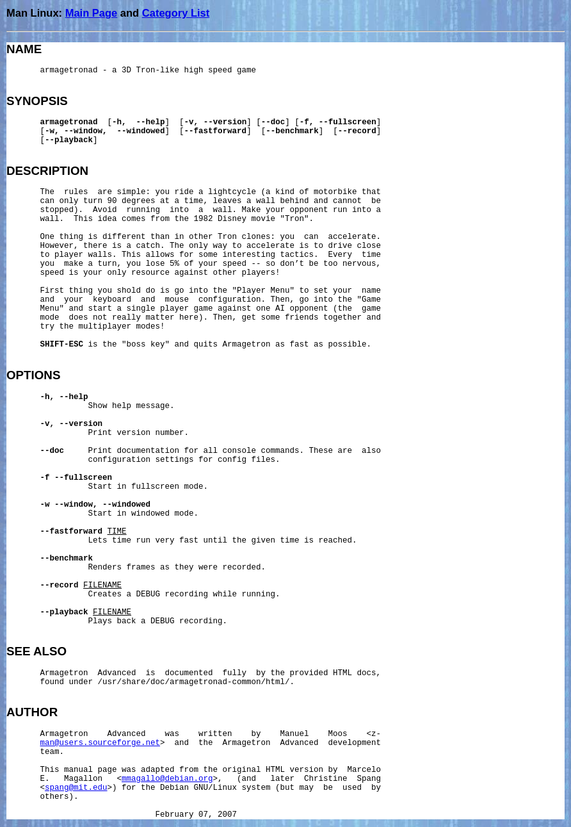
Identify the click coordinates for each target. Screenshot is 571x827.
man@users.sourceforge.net (100, 743)
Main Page (91, 13)
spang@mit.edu (76, 787)
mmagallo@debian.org (167, 778)
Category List (175, 13)
